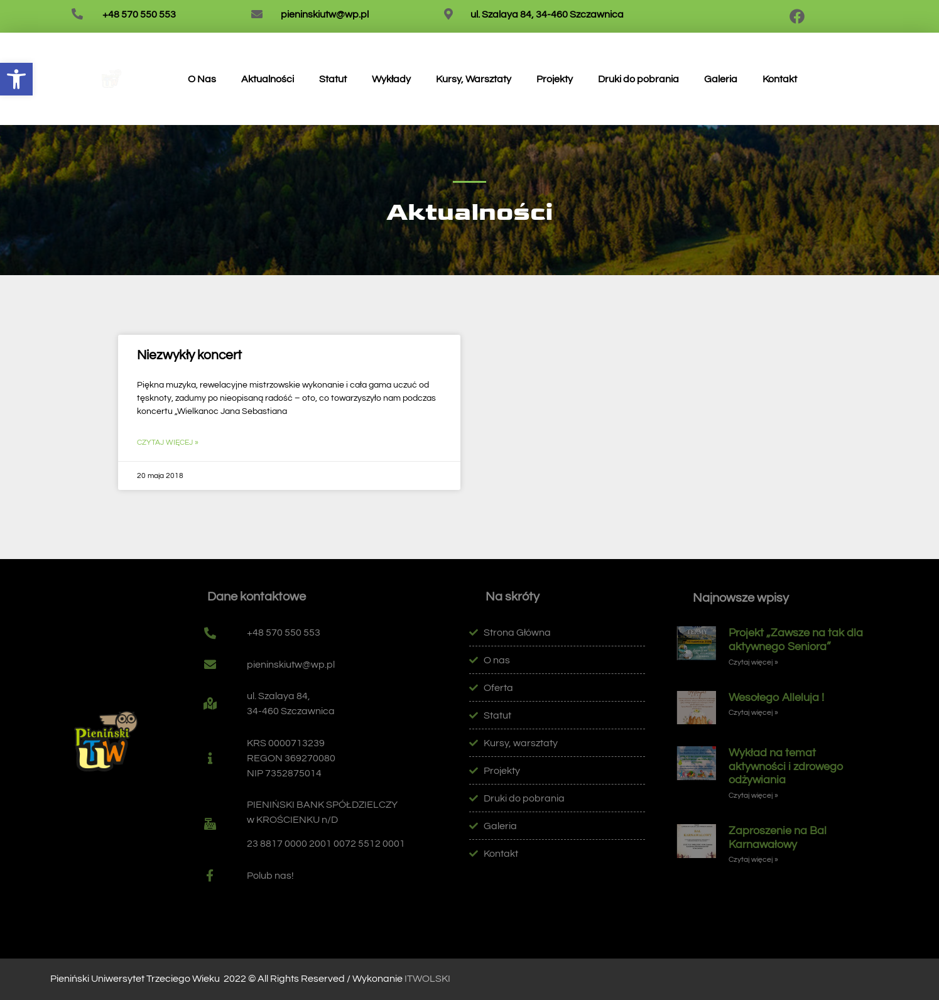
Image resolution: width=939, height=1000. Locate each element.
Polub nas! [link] (270, 876)
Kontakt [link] (780, 79)
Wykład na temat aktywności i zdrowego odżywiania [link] (786, 766)
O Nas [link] (202, 79)
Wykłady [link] (391, 79)
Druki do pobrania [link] (638, 79)
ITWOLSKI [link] (427, 979)
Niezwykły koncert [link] (189, 355)
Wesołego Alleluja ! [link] (776, 698)
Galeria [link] (720, 79)
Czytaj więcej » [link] (167, 442)
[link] (16, 79)
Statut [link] (333, 79)
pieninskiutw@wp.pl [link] (325, 14)
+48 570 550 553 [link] (139, 14)
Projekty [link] (554, 79)
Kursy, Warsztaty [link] (473, 79)
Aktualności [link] (267, 79)
